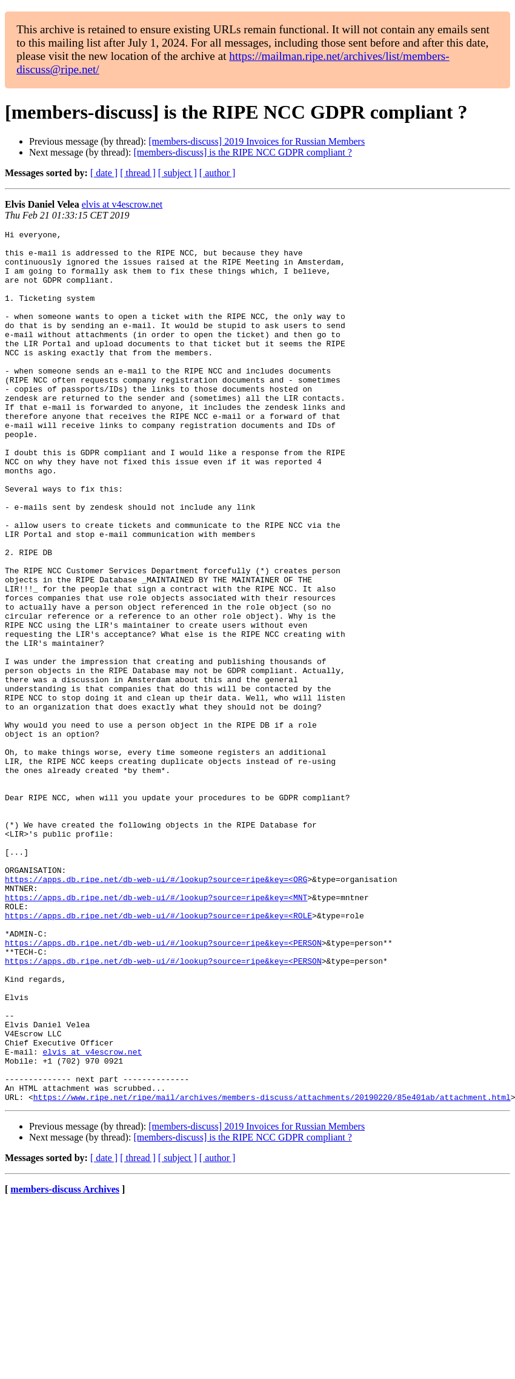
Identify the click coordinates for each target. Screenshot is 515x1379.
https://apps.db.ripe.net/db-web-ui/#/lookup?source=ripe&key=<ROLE (158, 1053)
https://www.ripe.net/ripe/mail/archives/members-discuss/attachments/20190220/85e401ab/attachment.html (272, 1271)
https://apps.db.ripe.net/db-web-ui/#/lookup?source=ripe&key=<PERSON (163, 1086)
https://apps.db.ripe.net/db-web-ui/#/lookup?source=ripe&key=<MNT (156, 1031)
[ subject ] (177, 173)
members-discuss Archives (64, 1363)
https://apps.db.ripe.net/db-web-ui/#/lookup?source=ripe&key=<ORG (156, 1009)
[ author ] (217, 173)
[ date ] (104, 173)
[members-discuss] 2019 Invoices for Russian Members (256, 141)
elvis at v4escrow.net (122, 204)
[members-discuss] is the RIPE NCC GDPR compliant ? (242, 152)
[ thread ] (138, 173)
